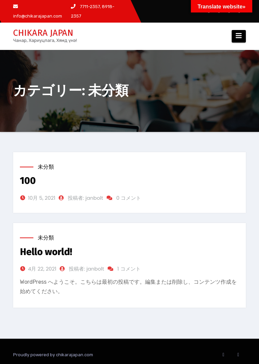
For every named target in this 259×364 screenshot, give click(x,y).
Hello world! (46, 251)
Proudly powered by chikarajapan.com (53, 354)
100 (28, 180)
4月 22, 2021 (42, 268)
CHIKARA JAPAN (43, 33)
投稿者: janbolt (85, 197)
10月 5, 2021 (41, 197)
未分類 (46, 167)
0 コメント (128, 197)
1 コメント (129, 268)
